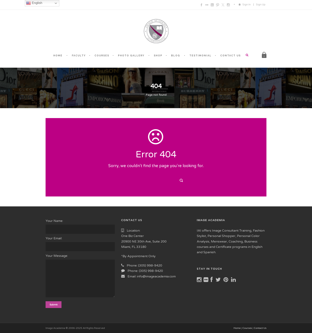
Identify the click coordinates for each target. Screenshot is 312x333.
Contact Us (260, 328)
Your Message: (80, 276)
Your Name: (80, 226)
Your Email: (80, 243)
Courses (247, 328)
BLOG (175, 55)
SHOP (158, 55)
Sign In (246, 4)
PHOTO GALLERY (131, 55)
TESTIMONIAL (200, 55)
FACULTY (79, 55)
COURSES (102, 55)
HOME (57, 55)
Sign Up (260, 4)
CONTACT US (230, 55)
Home (237, 328)
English (34, 3)
